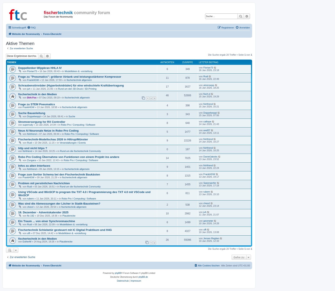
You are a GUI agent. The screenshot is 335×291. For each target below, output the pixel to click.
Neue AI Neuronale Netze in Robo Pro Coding (48, 130)
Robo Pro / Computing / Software (78, 124)
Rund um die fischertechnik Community (80, 151)
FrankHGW (33, 80)
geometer (208, 221)
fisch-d (206, 94)
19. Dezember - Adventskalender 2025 (43, 212)
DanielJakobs (210, 156)
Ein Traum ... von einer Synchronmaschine (46, 221)
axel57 (206, 130)
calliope (207, 121)
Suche (72, 116)
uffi (28, 233)
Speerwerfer (209, 183)
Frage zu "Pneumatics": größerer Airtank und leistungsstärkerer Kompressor (69, 76)
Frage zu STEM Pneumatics (36, 104)
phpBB (118, 273)
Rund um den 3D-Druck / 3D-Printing (77, 89)
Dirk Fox (32, 97)
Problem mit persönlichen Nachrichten (44, 183)
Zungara (31, 160)
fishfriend (208, 104)
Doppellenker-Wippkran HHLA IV (40, 68)
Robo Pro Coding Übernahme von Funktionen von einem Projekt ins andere (68, 157)
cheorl (30, 207)
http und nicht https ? (32, 148)
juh (28, 89)
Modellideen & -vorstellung (79, 71)
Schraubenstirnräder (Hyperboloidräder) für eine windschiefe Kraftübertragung (71, 85)
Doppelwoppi (34, 116)
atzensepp (208, 85)
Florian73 (32, 71)
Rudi (205, 76)
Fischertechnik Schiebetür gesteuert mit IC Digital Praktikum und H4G (65, 230)
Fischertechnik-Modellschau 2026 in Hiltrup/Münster (53, 139)
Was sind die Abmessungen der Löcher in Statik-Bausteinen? (59, 203)
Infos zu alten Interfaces (34, 165)
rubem (30, 198)
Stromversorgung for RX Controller (41, 121)
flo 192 (30, 215)
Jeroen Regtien (211, 238)
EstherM (27, 241)
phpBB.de (143, 277)
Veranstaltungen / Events (73, 142)
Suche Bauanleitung (31, 113)
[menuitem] (31, 27)
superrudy (28, 124)
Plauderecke (68, 215)
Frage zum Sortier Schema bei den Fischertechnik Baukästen (59, 174)
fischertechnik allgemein (79, 80)
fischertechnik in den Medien (37, 94)
